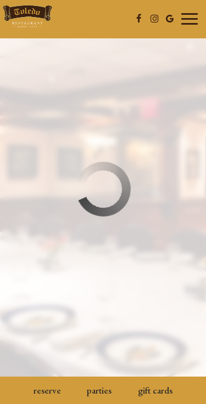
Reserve (47, 390)
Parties (99, 390)
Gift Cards (155, 390)
